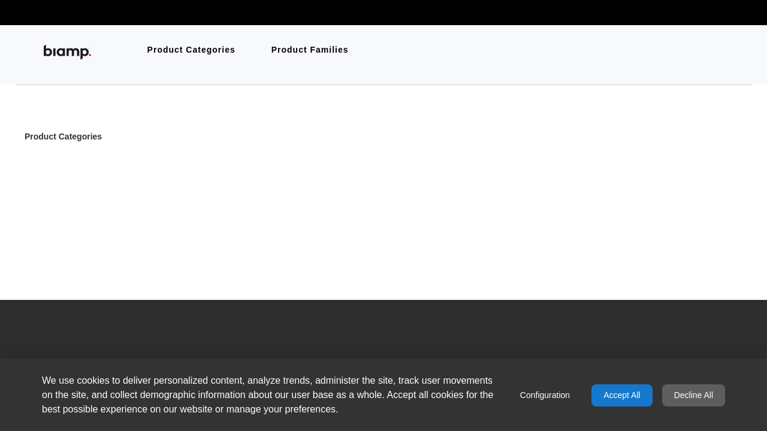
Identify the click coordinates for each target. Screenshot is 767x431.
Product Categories (63, 137)
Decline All (693, 395)
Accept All (621, 395)
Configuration (545, 395)
